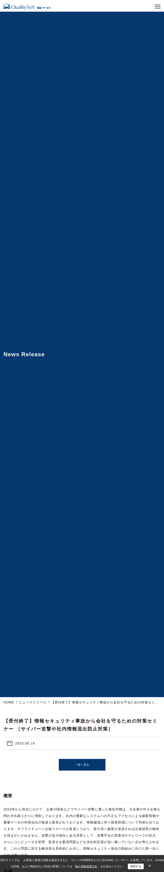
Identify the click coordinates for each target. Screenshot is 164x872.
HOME (8, 702)
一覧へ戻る (82, 764)
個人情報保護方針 (86, 866)
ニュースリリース (32, 702)
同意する (135, 866)
